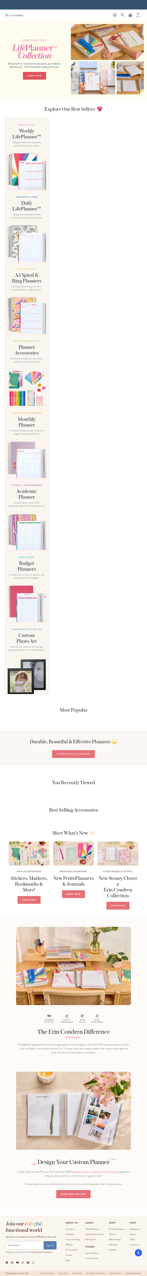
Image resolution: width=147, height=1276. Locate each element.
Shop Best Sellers (73, 1194)
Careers (69, 1255)
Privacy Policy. (48, 1252)
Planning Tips (90, 1239)
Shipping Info (135, 1229)
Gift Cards (113, 1244)
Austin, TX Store (91, 1253)
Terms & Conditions (36, 1252)
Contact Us (134, 1244)
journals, (86, 1172)
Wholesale (70, 1234)
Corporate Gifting (73, 1239)
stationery (112, 1172)
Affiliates (69, 1244)
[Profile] (115, 15)
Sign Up (50, 1245)
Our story (70, 1229)
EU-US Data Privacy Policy (95, 1273)
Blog (67, 1260)
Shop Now (34, 76)
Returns (133, 1234)
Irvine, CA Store (91, 1258)
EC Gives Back (71, 1249)
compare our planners (73, 754)
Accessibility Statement (133, 1273)
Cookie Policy (77, 1273)
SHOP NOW (29, 900)
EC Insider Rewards (116, 1229)
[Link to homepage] (14, 15)
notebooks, (96, 1172)
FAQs (132, 1239)
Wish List (112, 1234)
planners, (76, 1172)
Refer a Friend (115, 1239)
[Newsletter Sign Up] (25, 1245)
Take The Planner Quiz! (94, 1234)
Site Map (112, 1249)
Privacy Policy (63, 1273)
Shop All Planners (92, 1229)
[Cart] (130, 15)
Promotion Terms (115, 1273)
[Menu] (138, 15)
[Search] (122, 15)
